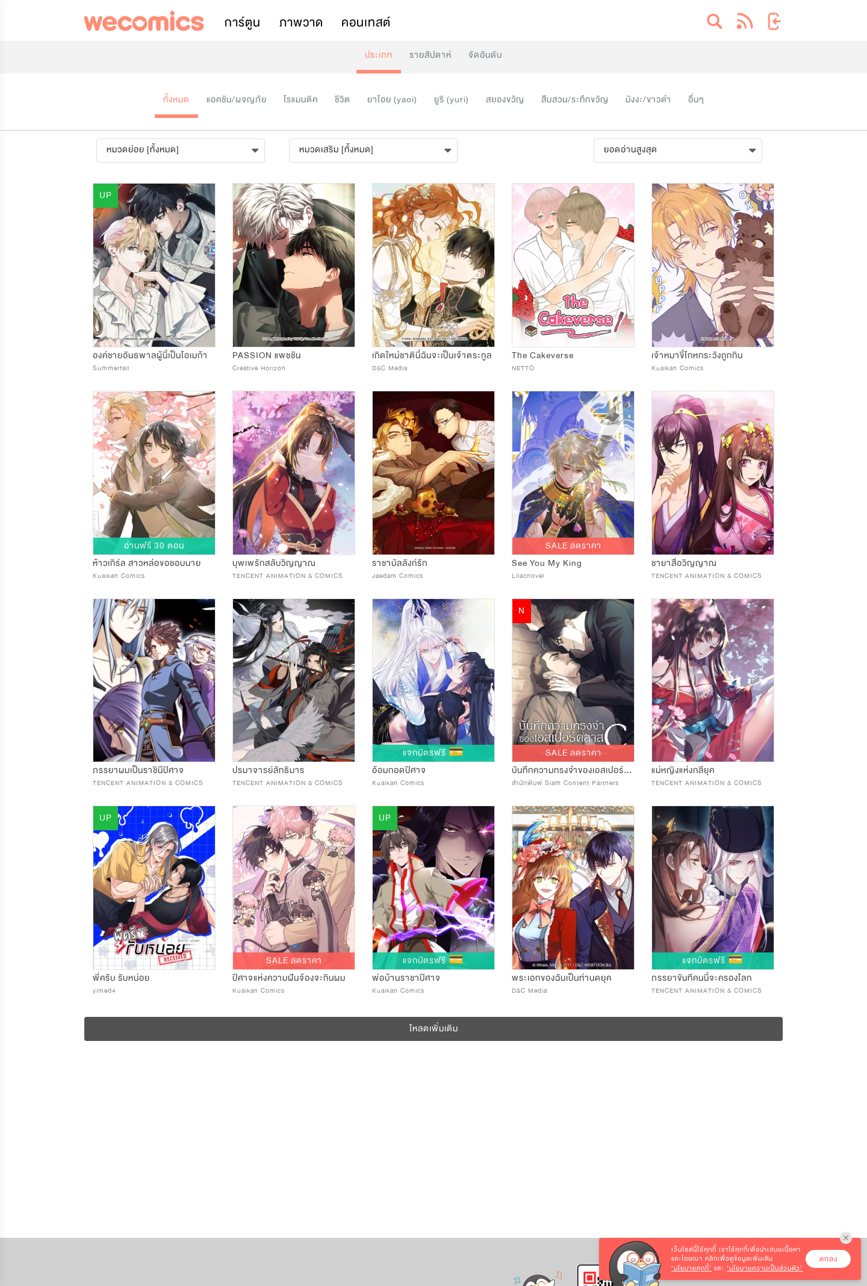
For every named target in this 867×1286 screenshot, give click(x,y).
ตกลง (828, 1259)
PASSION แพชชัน (266, 355)
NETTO (523, 368)
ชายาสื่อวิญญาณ (684, 563)
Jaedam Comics (397, 576)
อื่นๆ (696, 99)
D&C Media (390, 368)
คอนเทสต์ (366, 22)
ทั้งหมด (176, 99)
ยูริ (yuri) (451, 99)
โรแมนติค (301, 99)
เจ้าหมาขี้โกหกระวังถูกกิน (697, 355)
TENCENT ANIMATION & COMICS (287, 576)
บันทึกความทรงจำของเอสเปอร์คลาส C (583, 770)
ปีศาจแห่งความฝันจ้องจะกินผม (289, 978)
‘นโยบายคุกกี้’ (691, 1268)
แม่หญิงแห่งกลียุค (683, 770)
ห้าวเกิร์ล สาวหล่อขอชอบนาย (147, 563)
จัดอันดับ (485, 55)
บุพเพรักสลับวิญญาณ (274, 563)
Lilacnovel (528, 576)
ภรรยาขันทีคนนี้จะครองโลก (701, 978)
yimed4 (104, 990)
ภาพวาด (301, 22)
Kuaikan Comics (677, 368)
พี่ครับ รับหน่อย (121, 978)
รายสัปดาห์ (430, 55)
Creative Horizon (259, 368)
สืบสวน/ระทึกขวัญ (575, 99)
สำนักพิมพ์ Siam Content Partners (565, 783)
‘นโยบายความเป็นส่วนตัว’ (765, 1268)
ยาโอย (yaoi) (392, 99)
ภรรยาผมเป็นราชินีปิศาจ (138, 770)
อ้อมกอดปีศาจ (399, 770)
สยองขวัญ (505, 99)
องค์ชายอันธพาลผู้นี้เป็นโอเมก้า (150, 355)
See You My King (547, 563)
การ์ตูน (243, 22)
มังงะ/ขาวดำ (648, 99)
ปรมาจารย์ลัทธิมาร (268, 770)
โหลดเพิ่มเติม (433, 1028)
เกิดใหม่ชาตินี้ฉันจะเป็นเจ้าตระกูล (432, 355)
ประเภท (379, 55)
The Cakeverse (543, 355)
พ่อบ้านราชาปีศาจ (406, 978)
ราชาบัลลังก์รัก (399, 563)
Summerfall (111, 368)
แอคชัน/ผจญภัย (237, 99)
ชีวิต (342, 99)
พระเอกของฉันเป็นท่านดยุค (562, 978)
